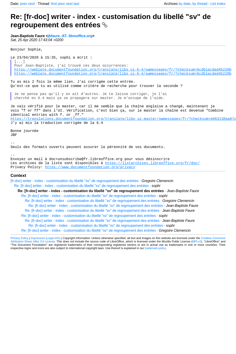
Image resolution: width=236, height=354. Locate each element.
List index (217, 4)
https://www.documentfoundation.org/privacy (90, 192)
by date (184, 4)
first (54, 4)
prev (23, 4)
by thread (199, 4)
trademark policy (155, 274)
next (31, 4)
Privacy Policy (19, 264)
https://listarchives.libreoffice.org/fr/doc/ (152, 187)
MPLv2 (196, 267)
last (76, 4)
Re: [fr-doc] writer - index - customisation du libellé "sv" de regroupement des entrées (81, 212)
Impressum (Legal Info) (45, 264)
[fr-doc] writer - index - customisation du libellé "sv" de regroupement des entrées (75, 207)
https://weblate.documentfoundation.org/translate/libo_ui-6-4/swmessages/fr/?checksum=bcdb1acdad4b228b (123, 74)
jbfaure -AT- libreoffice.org (70, 36)
